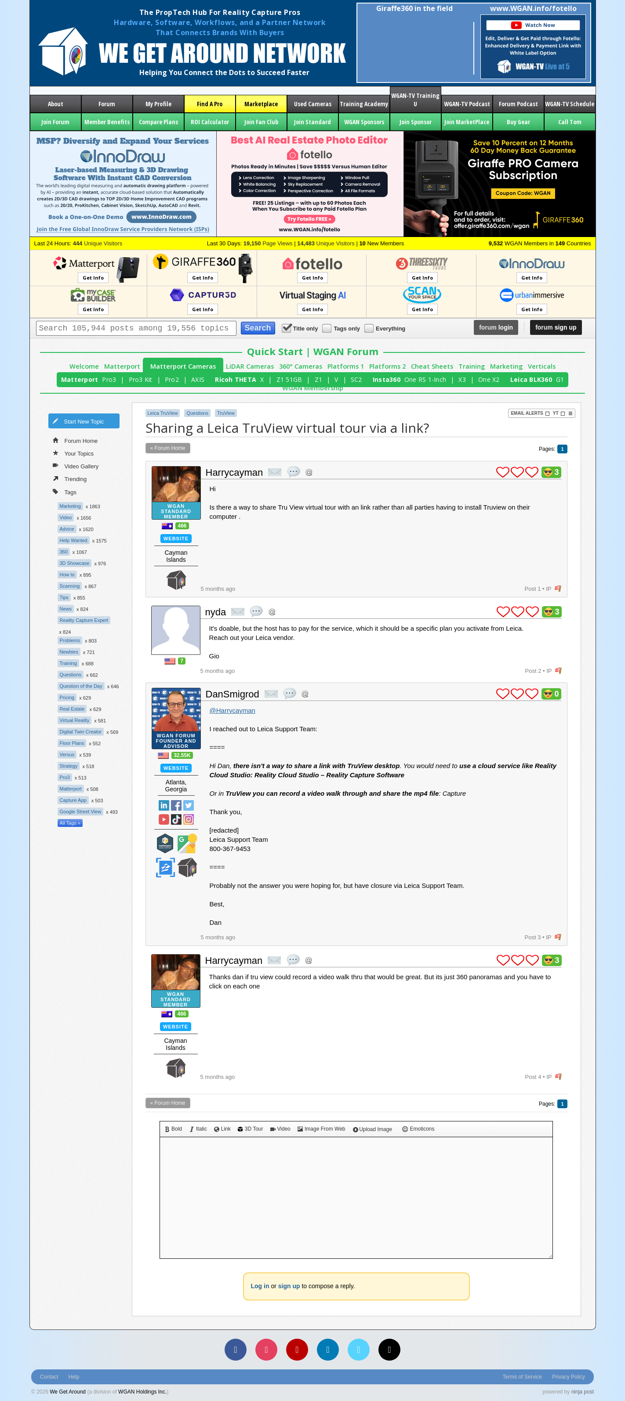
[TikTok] (389, 1350)
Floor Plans (72, 743)
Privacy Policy (568, 1377)
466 (182, 526)
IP (548, 589)
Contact (49, 1377)
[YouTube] (297, 1350)
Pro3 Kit (141, 379)
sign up (555, 327)
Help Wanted (73, 540)
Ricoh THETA (235, 379)
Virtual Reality (75, 720)
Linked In (164, 805)
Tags (64, 491)
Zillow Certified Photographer (165, 867)
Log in (260, 1286)
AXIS (197, 379)
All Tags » (70, 823)
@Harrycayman (232, 710)
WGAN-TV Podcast (467, 104)
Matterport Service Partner (165, 843)
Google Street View (81, 811)
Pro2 (172, 379)
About (55, 104)
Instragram (188, 819)
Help (74, 1377)
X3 (462, 379)
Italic (198, 1129)
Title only (300, 328)
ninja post (582, 1392)
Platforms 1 (345, 366)
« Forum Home (167, 448)
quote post (293, 472)
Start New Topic (78, 421)
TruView (226, 413)
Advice (67, 529)
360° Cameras (300, 366)
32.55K (182, 755)
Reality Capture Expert (84, 620)
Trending (70, 478)
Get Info (93, 277)
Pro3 (109, 379)
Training (471, 366)
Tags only (341, 328)
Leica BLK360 (531, 379)
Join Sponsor (416, 122)
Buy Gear (518, 122)
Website (176, 538)
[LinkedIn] (328, 1350)
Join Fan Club (261, 122)
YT (559, 413)
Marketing (506, 366)
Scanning (70, 586)
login (496, 327)
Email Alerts (530, 413)
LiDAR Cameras (250, 366)
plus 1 (502, 472)
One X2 (489, 379)
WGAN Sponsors (364, 122)
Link (222, 1129)
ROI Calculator (210, 122)
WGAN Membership (312, 388)
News (66, 608)
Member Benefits (107, 122)
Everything (385, 328)
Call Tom (569, 122)
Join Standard (312, 122)
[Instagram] (266, 1350)
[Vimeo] (359, 1350)
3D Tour (250, 1129)
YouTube (164, 819)
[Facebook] (236, 1350)
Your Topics (73, 453)
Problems (70, 640)
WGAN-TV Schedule (569, 104)
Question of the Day (81, 686)
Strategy (69, 766)
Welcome (84, 366)
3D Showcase (75, 563)
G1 (560, 379)
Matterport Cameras (183, 366)
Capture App (73, 800)
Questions (71, 674)
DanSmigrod (232, 694)
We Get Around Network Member (176, 580)
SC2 (356, 379)
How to (67, 574)
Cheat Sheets (432, 366)
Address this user (308, 472)
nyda (215, 612)
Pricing (67, 697)
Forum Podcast (518, 104)
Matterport (122, 366)
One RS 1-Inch (425, 379)
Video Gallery (76, 466)
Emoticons (418, 1129)
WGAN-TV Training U (415, 99)
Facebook (176, 805)
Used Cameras (312, 104)
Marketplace (261, 104)
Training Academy (364, 104)
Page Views (268, 243)
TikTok (176, 819)
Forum (106, 104)
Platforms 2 (387, 366)
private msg (274, 472)
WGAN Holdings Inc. (142, 1392)
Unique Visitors (98, 243)
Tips (64, 597)
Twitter (188, 805)
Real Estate (72, 708)
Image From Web (321, 1129)
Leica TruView (163, 413)
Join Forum (55, 122)
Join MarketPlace (466, 122)
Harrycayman (234, 472)
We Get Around (68, 1392)
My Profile (158, 104)
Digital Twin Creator (81, 731)
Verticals (542, 366)
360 (64, 551)
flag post (558, 589)
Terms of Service (522, 1377)
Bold (173, 1129)
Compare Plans (158, 122)
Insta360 (386, 379)
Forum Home (75, 440)
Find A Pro (209, 104)
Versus (67, 754)
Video (66, 517)
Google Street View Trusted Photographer (187, 843)
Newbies (69, 651)
